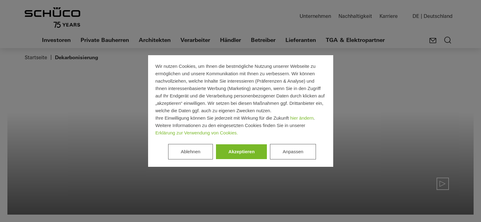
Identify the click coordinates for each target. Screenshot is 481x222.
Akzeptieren (241, 151)
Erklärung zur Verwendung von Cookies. (196, 132)
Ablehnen (190, 151)
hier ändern (301, 118)
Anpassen (293, 151)
